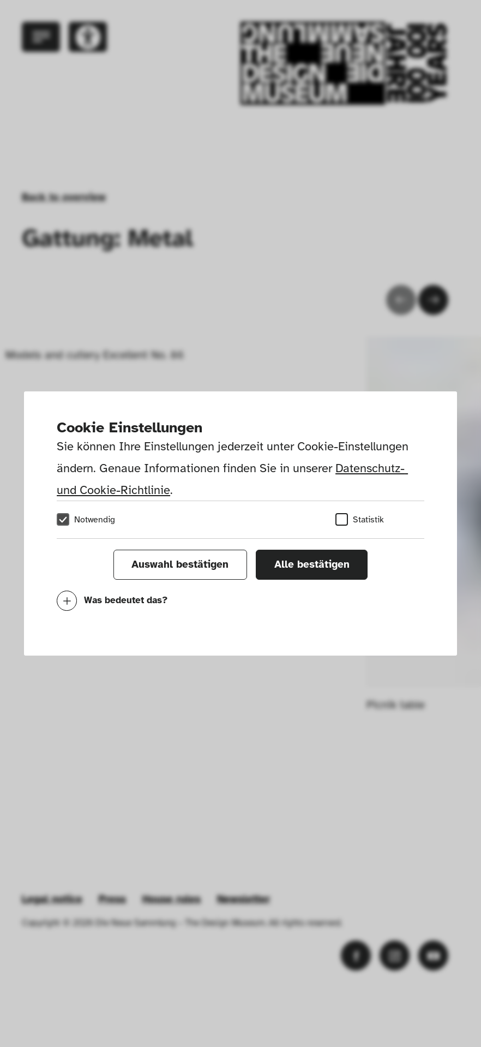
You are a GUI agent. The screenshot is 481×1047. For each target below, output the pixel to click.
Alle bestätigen (312, 564)
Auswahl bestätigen (180, 564)
